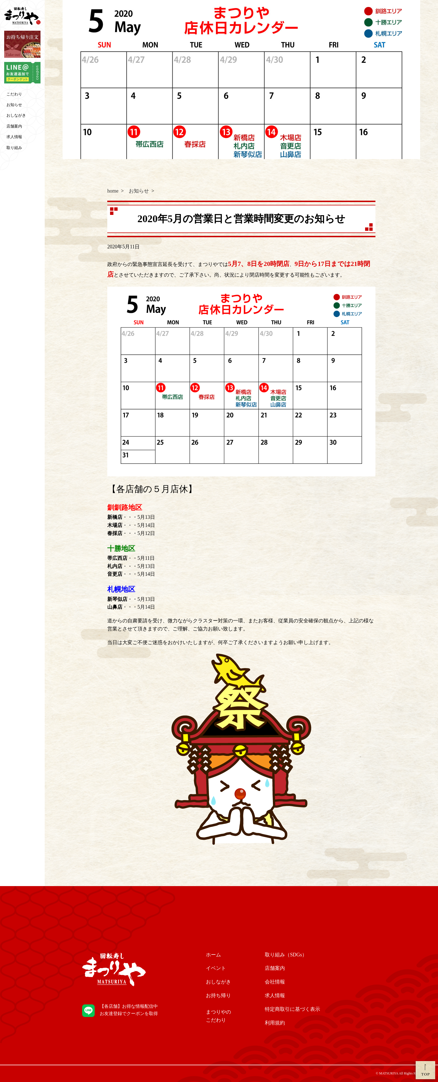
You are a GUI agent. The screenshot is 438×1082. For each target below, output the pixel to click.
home (112, 191)
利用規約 (275, 1023)
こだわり (14, 94)
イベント (216, 968)
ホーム (213, 955)
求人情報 (14, 137)
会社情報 (275, 982)
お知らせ (14, 105)
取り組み (14, 148)
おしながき (16, 115)
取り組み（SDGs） (286, 955)
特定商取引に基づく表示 (292, 1009)
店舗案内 (14, 126)
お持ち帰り (218, 995)
